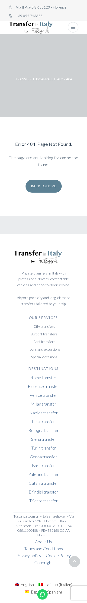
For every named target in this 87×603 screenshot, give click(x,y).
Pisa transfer (43, 421)
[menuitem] (24, 584)
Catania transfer (43, 483)
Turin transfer (43, 447)
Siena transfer (43, 439)
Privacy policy (28, 555)
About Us (43, 541)
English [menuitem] (27, 584)
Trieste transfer (43, 500)
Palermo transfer (43, 474)
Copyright (43, 562)
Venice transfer (43, 395)
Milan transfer (43, 403)
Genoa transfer (43, 456)
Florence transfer (43, 386)
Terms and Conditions (43, 548)
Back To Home (43, 186)
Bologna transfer (43, 430)
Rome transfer (43, 377)
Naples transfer (43, 412)
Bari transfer (43, 465)
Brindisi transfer (43, 491)
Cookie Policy (58, 555)
